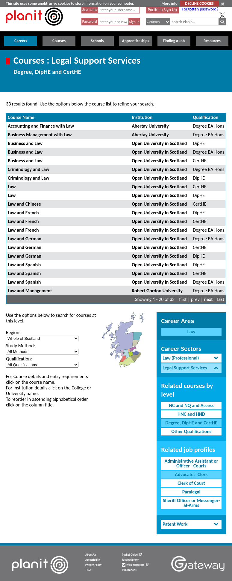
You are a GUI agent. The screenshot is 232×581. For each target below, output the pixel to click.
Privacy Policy (93, 565)
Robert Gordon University (157, 290)
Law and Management (30, 290)
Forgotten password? (200, 9)
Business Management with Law (40, 134)
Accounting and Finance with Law (41, 126)
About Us (90, 554)
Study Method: (20, 345)
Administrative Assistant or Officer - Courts (191, 463)
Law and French (23, 212)
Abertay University (150, 126)
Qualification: (19, 359)
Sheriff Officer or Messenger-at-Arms (191, 503)
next (208, 299)
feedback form (130, 560)
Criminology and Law (28, 169)
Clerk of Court (191, 483)
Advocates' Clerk (191, 474)
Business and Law (25, 143)
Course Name (21, 117)
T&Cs (88, 570)
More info (169, 3)
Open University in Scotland (159, 143)
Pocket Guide (132, 554)
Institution (142, 117)
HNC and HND (191, 414)
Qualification (205, 117)
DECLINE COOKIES (199, 3)
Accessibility (92, 560)
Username (89, 9)
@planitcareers (135, 565)
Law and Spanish (24, 264)
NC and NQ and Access (191, 405)
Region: (13, 332)
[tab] (191, 358)
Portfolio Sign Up (162, 9)
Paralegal (191, 492)
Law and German (24, 238)
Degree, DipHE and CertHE (191, 423)
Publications (129, 570)
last (220, 299)
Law (12, 186)
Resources (212, 40)
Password (89, 21)
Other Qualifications (191, 431)
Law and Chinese (24, 204)
